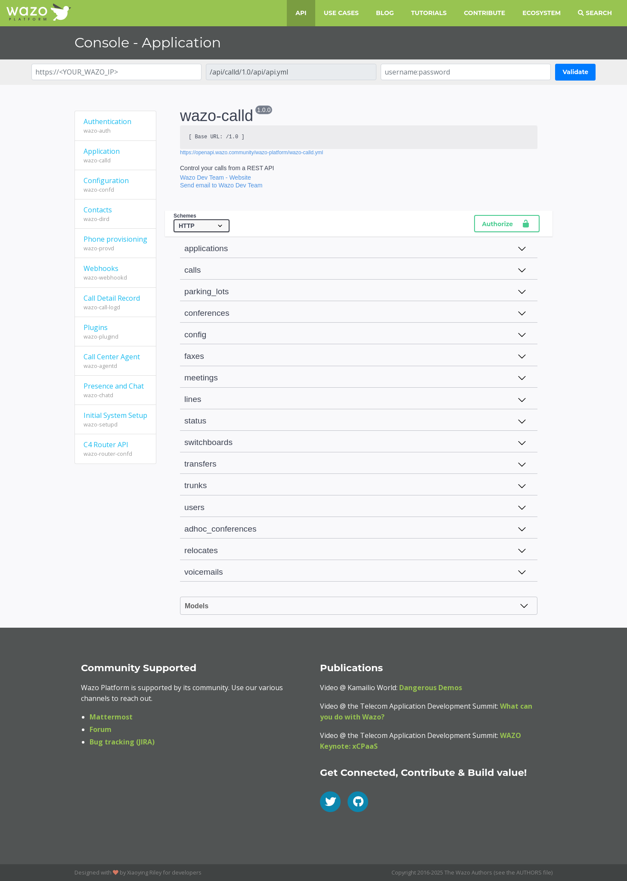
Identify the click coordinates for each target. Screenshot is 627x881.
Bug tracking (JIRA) (122, 742)
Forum (101, 729)
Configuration (115, 185)
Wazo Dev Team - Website (215, 177)
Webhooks (115, 273)
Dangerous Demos (430, 687)
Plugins (115, 332)
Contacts (115, 214)
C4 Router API (115, 449)
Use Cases (341, 13)
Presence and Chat (115, 390)
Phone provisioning (115, 243)
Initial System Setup (115, 420)
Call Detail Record (115, 302)
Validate (575, 72)
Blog (385, 13)
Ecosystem (541, 13)
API (300, 13)
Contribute (484, 13)
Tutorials (429, 13)
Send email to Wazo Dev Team (221, 185)
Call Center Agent (115, 361)
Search (595, 13)
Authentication (115, 126)
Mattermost (111, 717)
